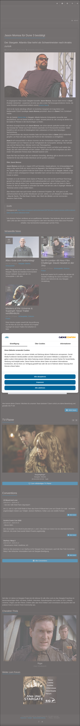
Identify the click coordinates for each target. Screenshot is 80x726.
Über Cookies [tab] (40, 344)
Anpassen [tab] (40, 382)
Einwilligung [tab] (14, 344)
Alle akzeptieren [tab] (40, 377)
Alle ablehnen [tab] (40, 388)
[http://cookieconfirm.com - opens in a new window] (67, 337)
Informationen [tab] (65, 344)
